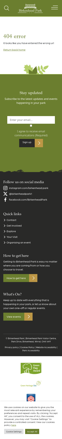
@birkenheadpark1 (20, 196)
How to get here (16, 280)
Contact (11, 222)
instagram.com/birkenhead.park (28, 190)
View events (14, 319)
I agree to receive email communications (31, 133)
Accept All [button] (32, 431)
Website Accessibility (46, 350)
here (13, 424)
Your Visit (12, 239)
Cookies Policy (27, 350)
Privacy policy (12, 350)
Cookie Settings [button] (13, 431)
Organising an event (19, 245)
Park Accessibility (31, 353)
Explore (11, 233)
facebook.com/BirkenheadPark (28, 202)
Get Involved (14, 228)
